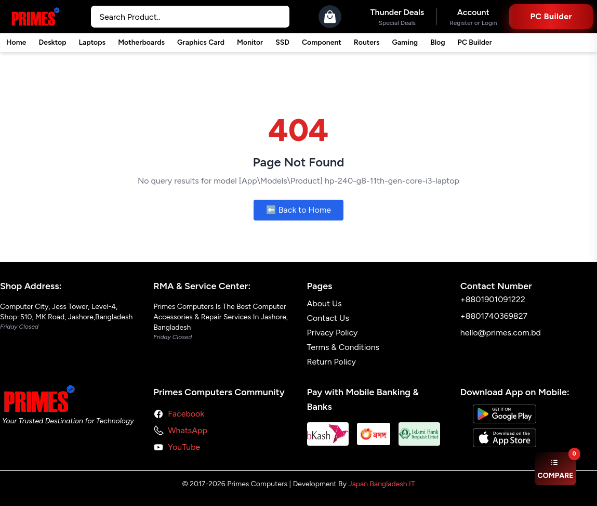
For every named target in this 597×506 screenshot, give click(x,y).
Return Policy (331, 362)
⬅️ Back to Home (298, 210)
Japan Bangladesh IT (381, 483)
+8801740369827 (493, 316)
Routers (367, 42)
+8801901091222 (492, 299)
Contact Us (328, 318)
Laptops (92, 42)
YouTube (184, 447)
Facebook (186, 414)
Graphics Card (200, 42)
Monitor (250, 42)
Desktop (52, 42)
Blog (437, 42)
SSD (282, 42)
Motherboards (141, 42)
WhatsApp (187, 430)
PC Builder (475, 42)
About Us (324, 303)
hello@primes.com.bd (500, 333)
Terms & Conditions (343, 347)
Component (321, 42)
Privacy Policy (332, 333)
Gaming (405, 42)
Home (16, 42)
